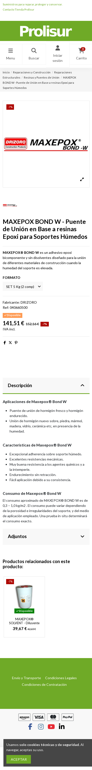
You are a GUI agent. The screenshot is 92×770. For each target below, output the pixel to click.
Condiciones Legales (61, 678)
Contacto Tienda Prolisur (18, 9)
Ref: (6, 307)
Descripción (46, 385)
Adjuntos (46, 536)
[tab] (46, 386)
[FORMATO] (23, 286)
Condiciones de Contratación (44, 684)
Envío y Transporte (26, 678)
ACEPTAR (19, 759)
